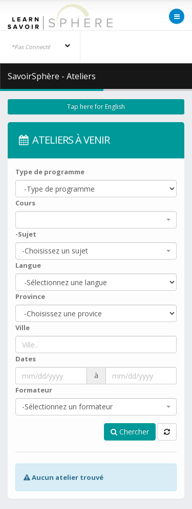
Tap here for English (96, 106)
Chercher (130, 431)
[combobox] (96, 219)
